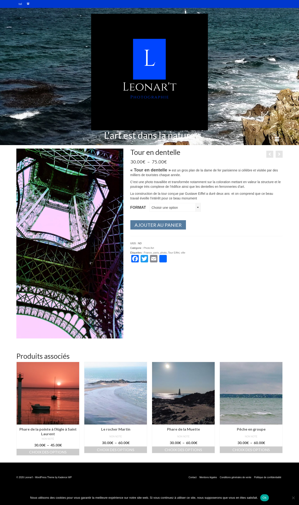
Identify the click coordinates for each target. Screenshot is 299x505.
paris (156, 252)
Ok (265, 497)
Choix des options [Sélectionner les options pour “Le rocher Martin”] (115, 449)
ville (183, 252)
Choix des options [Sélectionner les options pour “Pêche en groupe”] (251, 449)
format (138, 207)
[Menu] (243, 139)
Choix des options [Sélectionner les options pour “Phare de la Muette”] (183, 449)
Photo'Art (148, 248)
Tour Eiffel (173, 252)
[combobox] (175, 207)
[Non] (293, 497)
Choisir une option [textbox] (165, 207)
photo (163, 252)
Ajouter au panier (158, 225)
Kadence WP (65, 477)
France (148, 252)
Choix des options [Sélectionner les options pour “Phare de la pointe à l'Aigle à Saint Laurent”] (48, 452)
